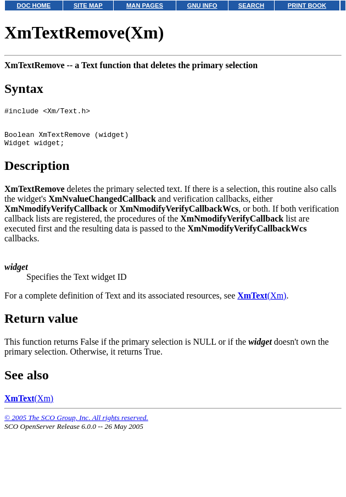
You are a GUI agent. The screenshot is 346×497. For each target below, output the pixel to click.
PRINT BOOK (307, 5)
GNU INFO (202, 5)
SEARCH (251, 5)
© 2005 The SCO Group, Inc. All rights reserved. (76, 424)
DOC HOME (34, 5)
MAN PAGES (144, 5)
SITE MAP (88, 5)
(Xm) (261, 302)
